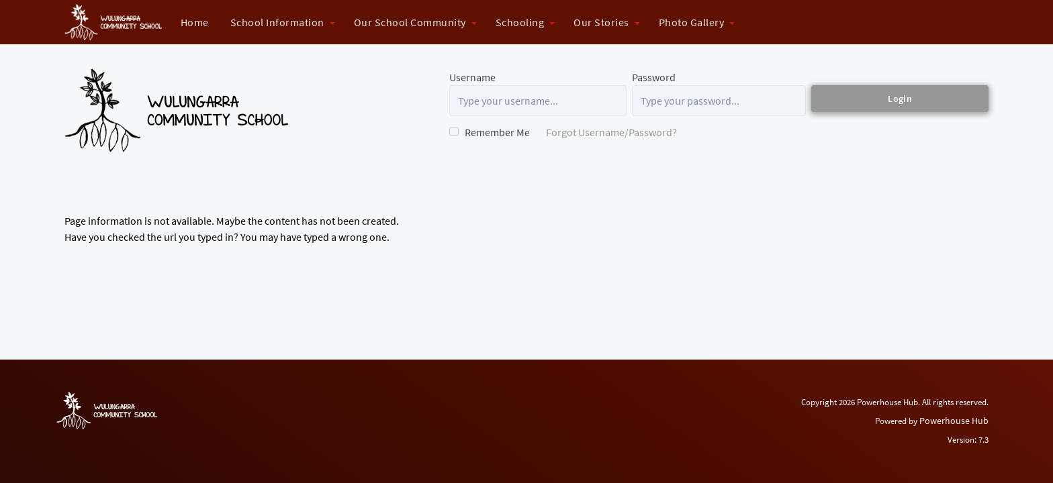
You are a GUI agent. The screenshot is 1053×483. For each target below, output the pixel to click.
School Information (277, 22)
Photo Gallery (692, 22)
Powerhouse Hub (954, 421)
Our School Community (410, 22)
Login (900, 99)
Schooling (520, 22)
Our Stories (601, 22)
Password (654, 77)
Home (195, 22)
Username (472, 77)
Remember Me (497, 132)
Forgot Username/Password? (611, 132)
